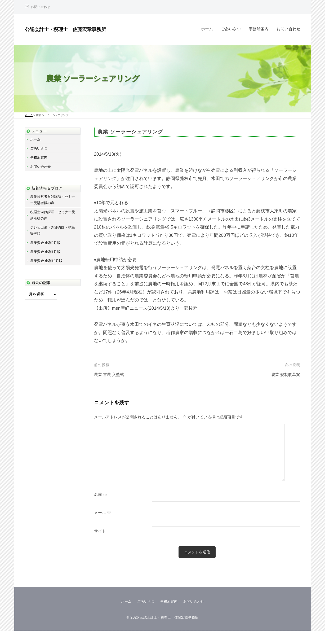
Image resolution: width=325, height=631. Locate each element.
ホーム (207, 29)
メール (102, 513)
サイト (100, 531)
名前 (100, 494)
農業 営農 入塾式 (111, 374)
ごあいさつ (231, 29)
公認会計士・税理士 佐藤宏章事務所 (74, 29)
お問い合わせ (42, 7)
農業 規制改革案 (284, 374)
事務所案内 (259, 29)
